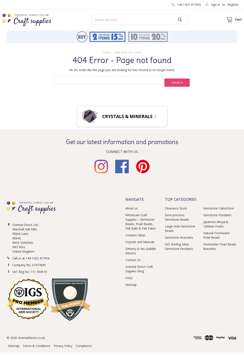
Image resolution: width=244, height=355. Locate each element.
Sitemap (131, 287)
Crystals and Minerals (140, 245)
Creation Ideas (135, 238)
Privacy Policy (63, 348)
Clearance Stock (176, 211)
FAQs (129, 281)
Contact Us (133, 263)
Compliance (84, 348)
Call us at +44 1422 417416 (31, 261)
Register (233, 5)
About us (131, 211)
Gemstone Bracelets (179, 240)
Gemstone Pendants (217, 218)
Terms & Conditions (36, 348)
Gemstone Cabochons (218, 211)
